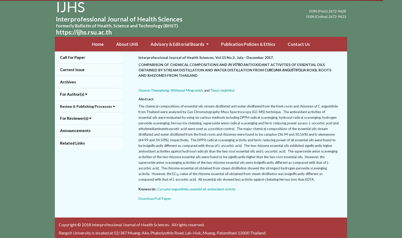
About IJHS (127, 44)
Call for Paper (72, 57)
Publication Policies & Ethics (248, 44)
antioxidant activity (221, 189)
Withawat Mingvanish (186, 90)
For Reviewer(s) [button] (76, 118)
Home (98, 44)
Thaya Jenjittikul (222, 90)
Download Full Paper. (155, 198)
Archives (68, 82)
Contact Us (299, 44)
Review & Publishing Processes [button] (87, 106)
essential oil (198, 189)
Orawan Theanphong (153, 90)
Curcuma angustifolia (172, 189)
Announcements (75, 130)
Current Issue (72, 69)
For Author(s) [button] (73, 94)
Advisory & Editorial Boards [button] (177, 44)
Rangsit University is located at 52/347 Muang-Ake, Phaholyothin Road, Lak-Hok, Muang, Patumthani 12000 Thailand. (162, 232)
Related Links (72, 143)
